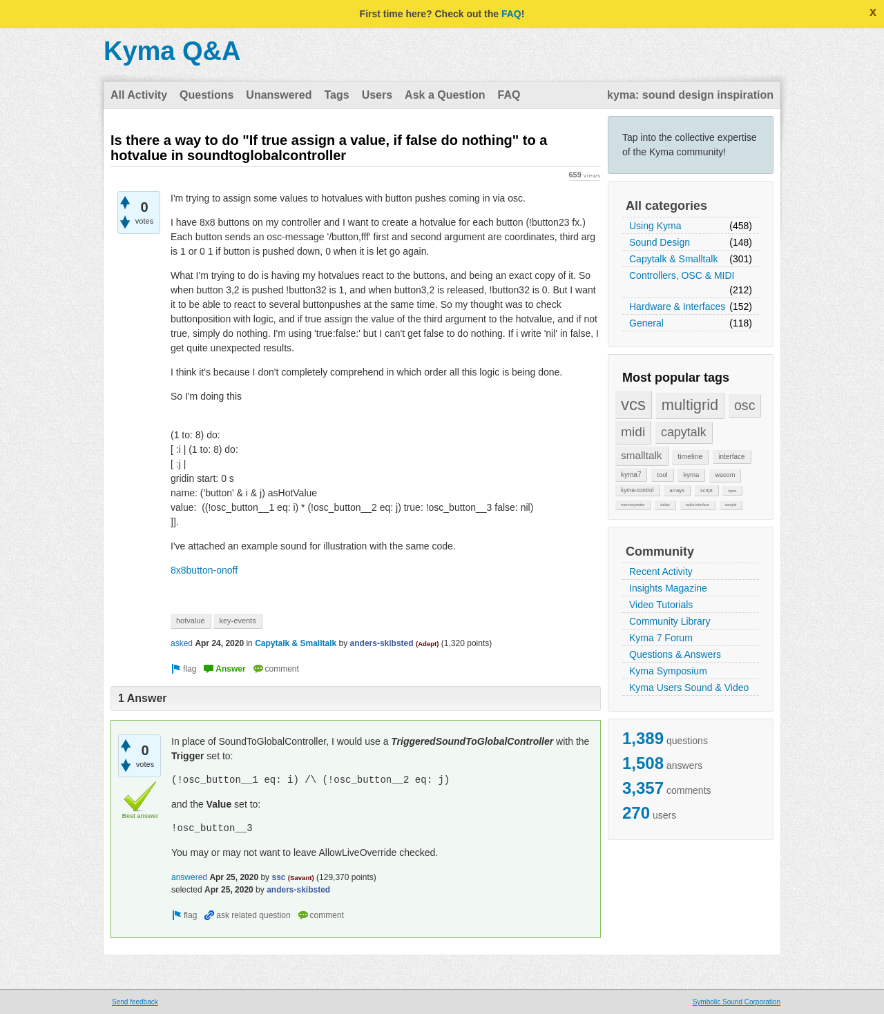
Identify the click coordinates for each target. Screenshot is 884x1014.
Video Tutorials (661, 604)
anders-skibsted (382, 643)
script (706, 490)
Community (660, 551)
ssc (278, 877)
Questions (206, 95)
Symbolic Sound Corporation (736, 1002)
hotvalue (190, 620)
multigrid (690, 404)
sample (731, 505)
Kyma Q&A (172, 51)
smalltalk (641, 455)
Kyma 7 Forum (661, 637)
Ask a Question (445, 95)
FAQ (511, 13)
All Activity (138, 95)
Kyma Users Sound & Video (689, 687)
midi (633, 432)
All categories (666, 206)
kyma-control (637, 490)
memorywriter (632, 505)
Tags (336, 95)
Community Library (669, 621)
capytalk (684, 432)
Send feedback (135, 1002)
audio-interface (697, 505)
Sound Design (659, 242)
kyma (691, 474)
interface (731, 456)
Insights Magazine (668, 588)
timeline (690, 456)
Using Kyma (655, 225)
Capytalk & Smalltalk (673, 258)
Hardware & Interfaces (677, 306)
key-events (237, 620)
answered (189, 877)
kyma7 (631, 474)
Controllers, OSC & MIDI (681, 275)
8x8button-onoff (204, 570)
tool (662, 474)
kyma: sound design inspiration (690, 95)
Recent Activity (661, 571)
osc (745, 405)
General (646, 323)
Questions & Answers (675, 654)
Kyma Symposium (668, 670)
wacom (725, 474)
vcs (633, 404)
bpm (732, 490)
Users (377, 95)
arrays (676, 490)
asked (182, 643)
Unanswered (278, 95)
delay (665, 505)
